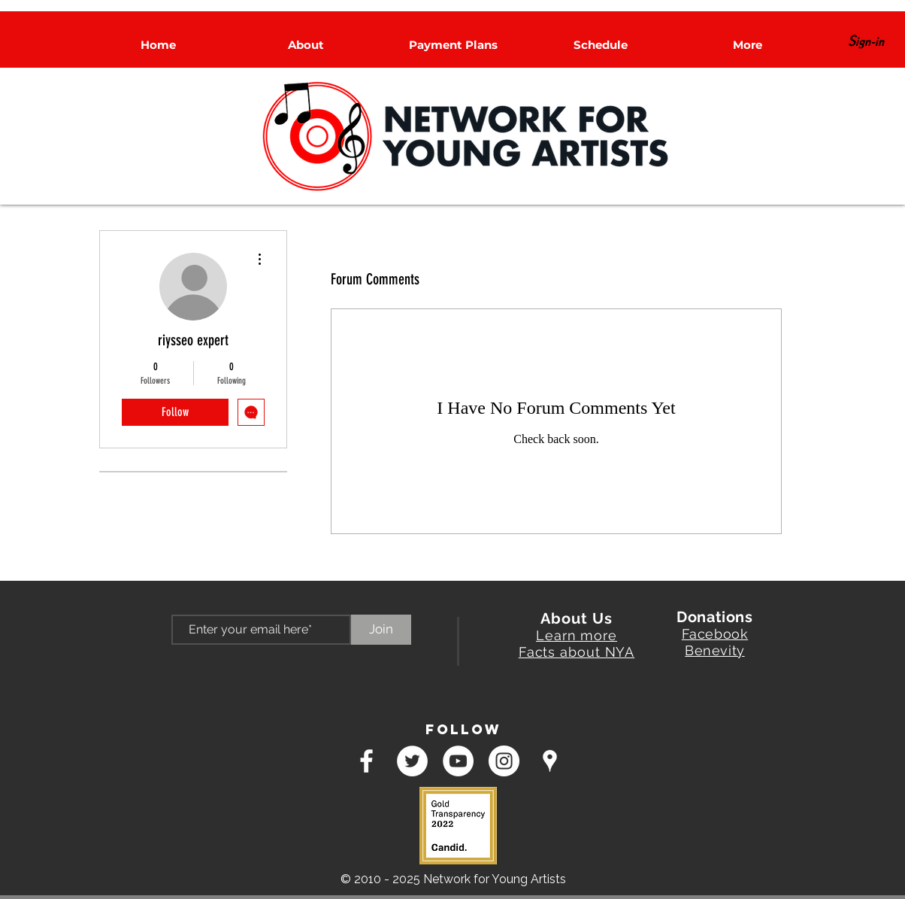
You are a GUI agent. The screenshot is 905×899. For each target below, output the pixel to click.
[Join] (381, 630)
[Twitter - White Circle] (412, 761)
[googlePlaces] (549, 761)
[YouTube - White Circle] (458, 761)
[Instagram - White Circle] (504, 761)
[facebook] (366, 761)
